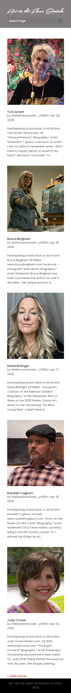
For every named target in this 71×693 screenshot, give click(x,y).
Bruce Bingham (18, 239)
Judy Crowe (16, 620)
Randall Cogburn (20, 493)
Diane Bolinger (18, 366)
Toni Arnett (15, 112)
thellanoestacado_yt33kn (29, 115)
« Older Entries (17, 676)
